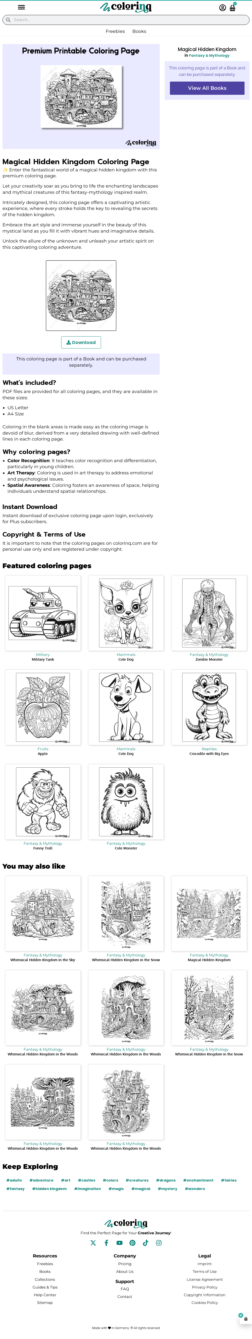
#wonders (195, 1188)
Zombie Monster (209, 659)
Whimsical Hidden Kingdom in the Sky (42, 960)
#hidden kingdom (49, 1188)
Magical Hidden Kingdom (209, 960)
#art (65, 1180)
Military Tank (43, 659)
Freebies (115, 31)
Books (139, 31)
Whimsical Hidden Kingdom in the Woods (43, 1054)
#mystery (168, 1188)
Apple (43, 753)
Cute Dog (126, 659)
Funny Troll (42, 848)
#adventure (41, 1180)
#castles (86, 1180)
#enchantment (198, 1180)
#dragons (166, 1180)
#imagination (87, 1188)
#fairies (229, 1180)
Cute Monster (126, 848)
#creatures (137, 1180)
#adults (14, 1180)
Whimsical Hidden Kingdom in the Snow (126, 960)
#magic (116, 1188)
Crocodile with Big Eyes (209, 753)
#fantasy (15, 1188)
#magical (141, 1188)
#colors (110, 1180)
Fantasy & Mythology (209, 55)
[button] (19, 8)
